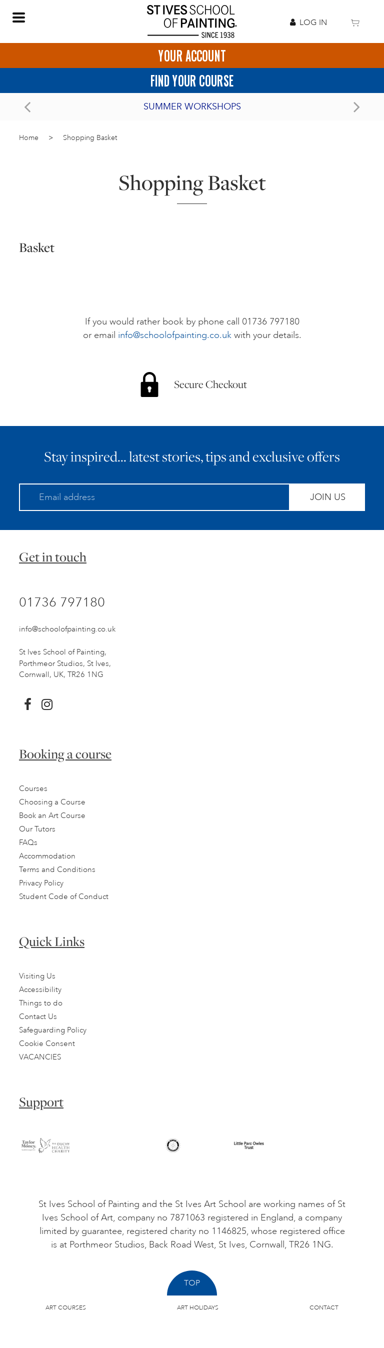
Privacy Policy (41, 883)
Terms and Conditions (57, 869)
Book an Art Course (52, 815)
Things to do (40, 1003)
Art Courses (66, 1308)
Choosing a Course (52, 802)
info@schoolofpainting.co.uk (175, 335)
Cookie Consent (47, 1043)
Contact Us (38, 1017)
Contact (324, 1308)
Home (28, 138)
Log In (308, 23)
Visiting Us (37, 976)
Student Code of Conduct (63, 897)
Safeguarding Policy (52, 1030)
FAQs (28, 843)
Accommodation (47, 856)
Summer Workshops (192, 106)
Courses (33, 789)
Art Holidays (197, 1308)
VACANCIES (40, 1057)
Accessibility (40, 989)
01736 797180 (62, 602)
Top (192, 1283)
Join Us (328, 497)
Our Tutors (37, 829)
